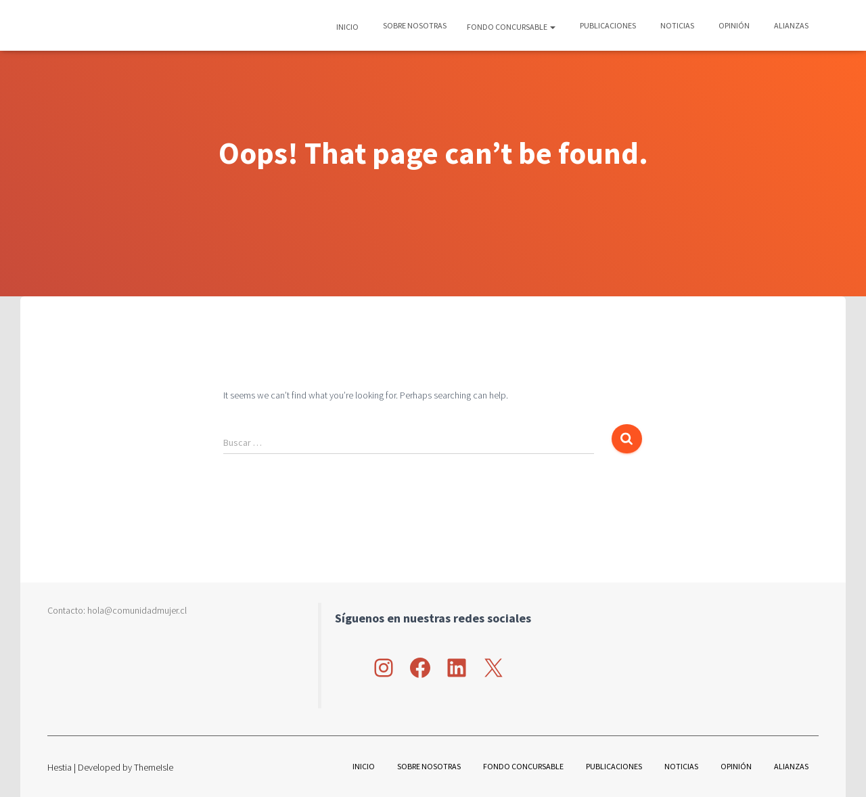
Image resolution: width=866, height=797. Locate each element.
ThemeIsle (153, 767)
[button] (552, 27)
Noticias (676, 25)
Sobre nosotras (414, 25)
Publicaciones (607, 25)
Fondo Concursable (511, 27)
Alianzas (790, 25)
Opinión (733, 25)
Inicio (347, 27)
